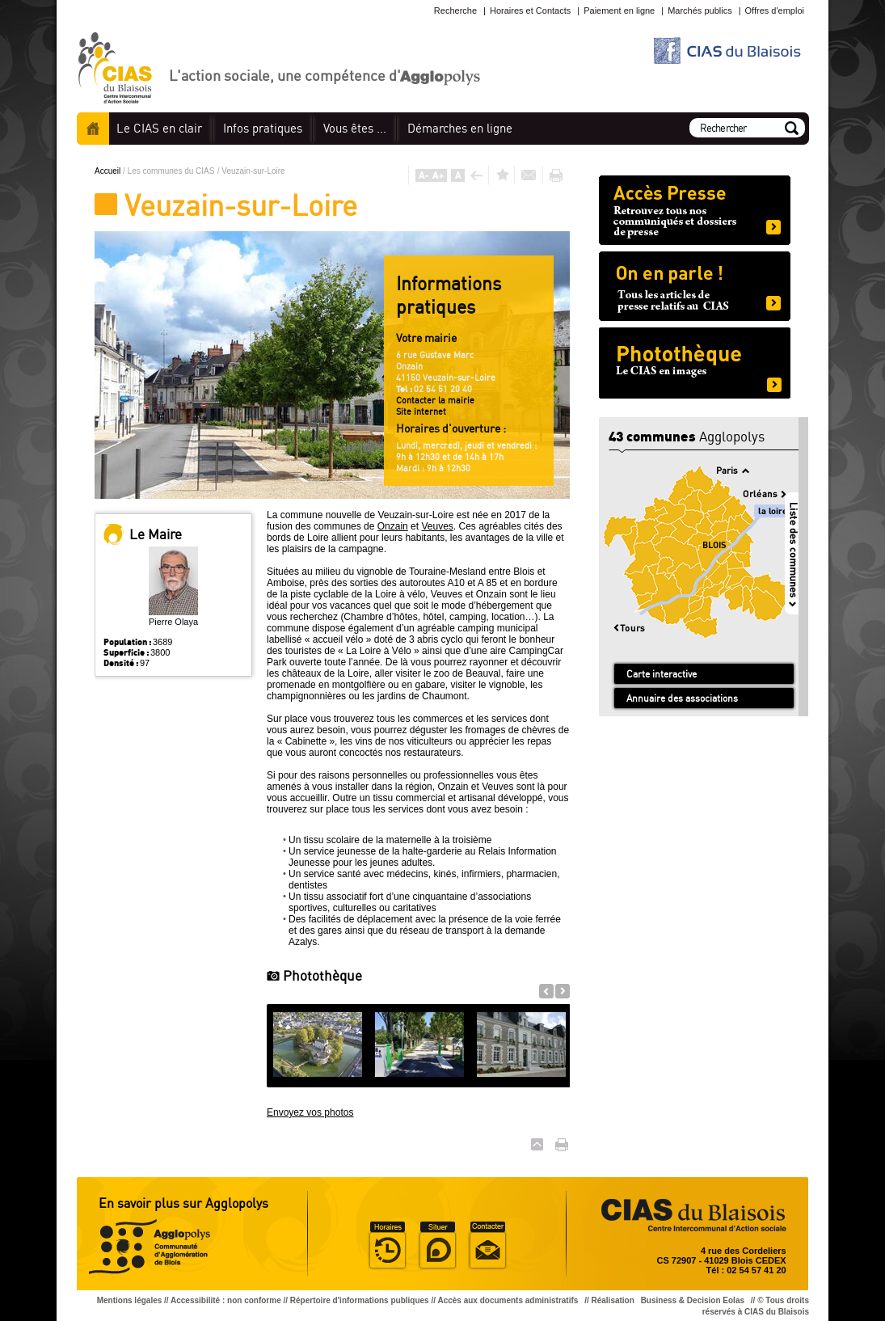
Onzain (392, 526)
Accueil (93, 128)
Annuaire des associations (682, 698)
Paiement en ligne (619, 10)
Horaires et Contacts (530, 10)
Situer (437, 1246)
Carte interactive (661, 674)
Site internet (421, 411)
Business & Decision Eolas (692, 1300)
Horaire (387, 1246)
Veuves (437, 526)
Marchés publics (699, 10)
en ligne (459, 128)
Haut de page (537, 1144)
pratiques (262, 128)
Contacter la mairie (435, 400)
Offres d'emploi (774, 10)
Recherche (455, 10)
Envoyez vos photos (310, 1112)
